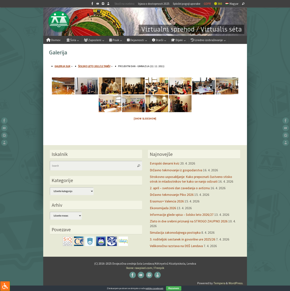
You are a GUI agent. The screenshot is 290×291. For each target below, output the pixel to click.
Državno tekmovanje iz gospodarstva (176, 170)
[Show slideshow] (145, 118)
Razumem (173, 288)
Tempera (219, 283)
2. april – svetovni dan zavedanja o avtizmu (180, 188)
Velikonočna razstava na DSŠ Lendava (176, 246)
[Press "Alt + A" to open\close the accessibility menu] (5, 286)
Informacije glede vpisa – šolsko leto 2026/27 (182, 214)
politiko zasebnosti (154, 288)
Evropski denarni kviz (164, 163)
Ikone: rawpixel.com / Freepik (145, 268)
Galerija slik (62, 66)
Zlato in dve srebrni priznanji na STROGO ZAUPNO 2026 (189, 221)
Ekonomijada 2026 (163, 208)
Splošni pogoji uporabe (186, 3)
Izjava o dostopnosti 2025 (153, 3)
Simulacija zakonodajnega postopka (175, 232)
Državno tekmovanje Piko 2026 (172, 194)
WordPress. (235, 283)
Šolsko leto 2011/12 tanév (94, 66)
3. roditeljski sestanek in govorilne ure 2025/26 (182, 239)
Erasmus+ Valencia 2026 (167, 201)
